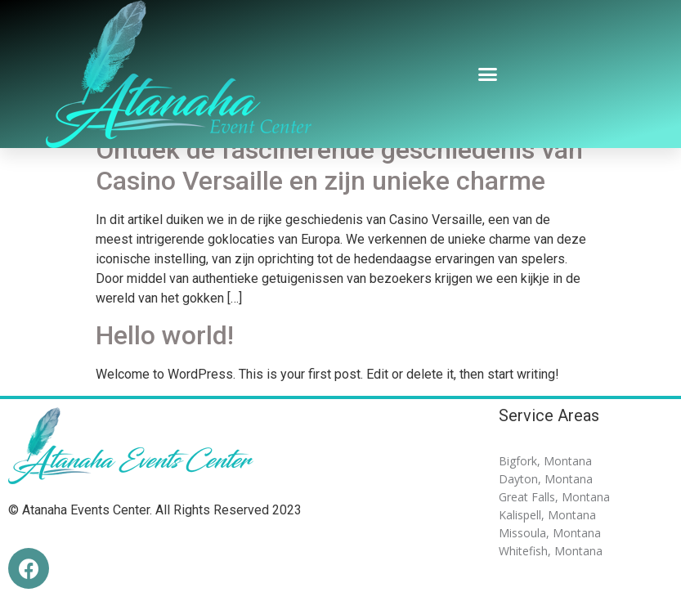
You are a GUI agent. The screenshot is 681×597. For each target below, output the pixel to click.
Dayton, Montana (546, 479)
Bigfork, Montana (545, 461)
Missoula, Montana (550, 533)
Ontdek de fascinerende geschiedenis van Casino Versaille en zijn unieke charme (339, 165)
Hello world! (165, 335)
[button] (487, 74)
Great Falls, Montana (554, 497)
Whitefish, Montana (551, 551)
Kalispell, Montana (547, 515)
